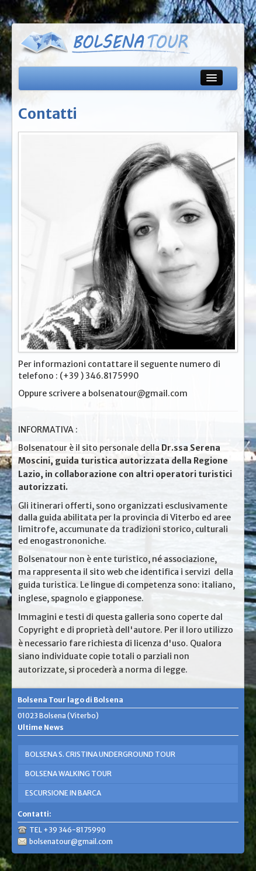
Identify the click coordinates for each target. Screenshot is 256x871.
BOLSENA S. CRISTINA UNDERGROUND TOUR (100, 754)
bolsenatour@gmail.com (71, 841)
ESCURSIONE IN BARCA (63, 792)
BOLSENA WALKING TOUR (68, 773)
